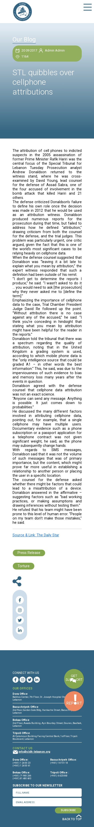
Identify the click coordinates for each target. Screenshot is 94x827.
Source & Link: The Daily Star (36, 535)
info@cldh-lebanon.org (34, 751)
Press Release (29, 553)
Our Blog (24, 39)
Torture (24, 566)
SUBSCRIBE (68, 810)
